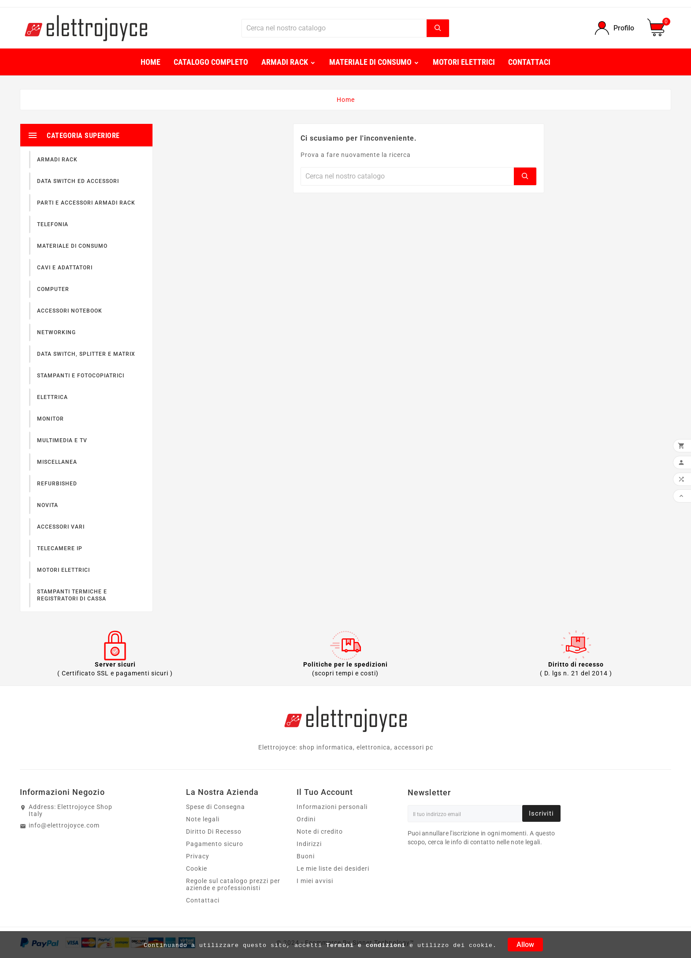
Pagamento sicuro (214, 843)
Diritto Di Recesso (213, 831)
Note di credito (320, 831)
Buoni (306, 856)
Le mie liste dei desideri (333, 868)
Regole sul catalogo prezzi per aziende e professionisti (233, 884)
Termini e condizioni (365, 945)
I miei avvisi (315, 880)
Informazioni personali (332, 806)
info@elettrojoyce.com (64, 825)
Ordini (306, 819)
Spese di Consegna (215, 806)
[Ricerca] (334, 28)
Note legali (202, 819)
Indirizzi (309, 843)
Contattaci (202, 900)
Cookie (196, 868)
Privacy (197, 856)
